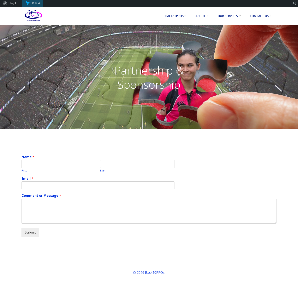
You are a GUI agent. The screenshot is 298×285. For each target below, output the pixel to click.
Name (28, 157)
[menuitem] (4, 3)
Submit (30, 232)
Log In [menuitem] (13, 3)
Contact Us (261, 16)
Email (27, 178)
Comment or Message (41, 195)
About (202, 16)
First (24, 170)
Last (102, 170)
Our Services (230, 16)
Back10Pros (176, 16)
